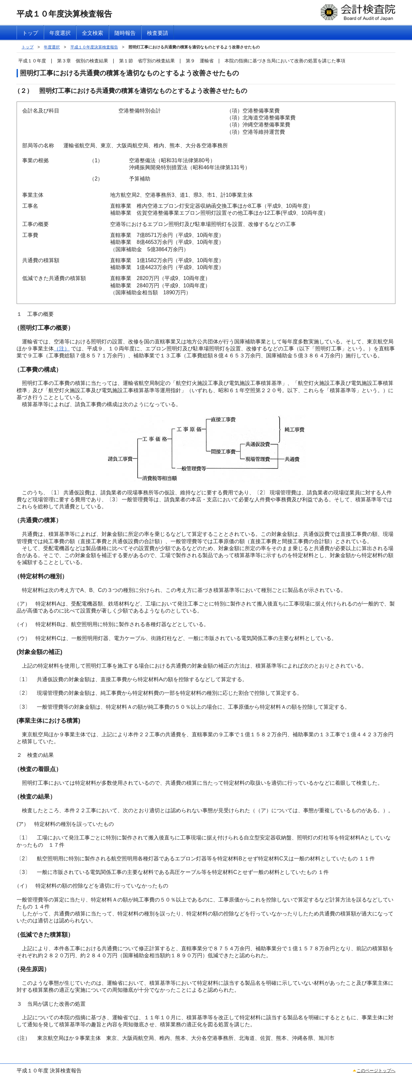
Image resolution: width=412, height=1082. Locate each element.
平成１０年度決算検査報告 (94, 47)
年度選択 (52, 47)
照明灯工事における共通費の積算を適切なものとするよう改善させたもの (194, 47)
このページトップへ (376, 1070)
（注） (62, 348)
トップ (28, 47)
